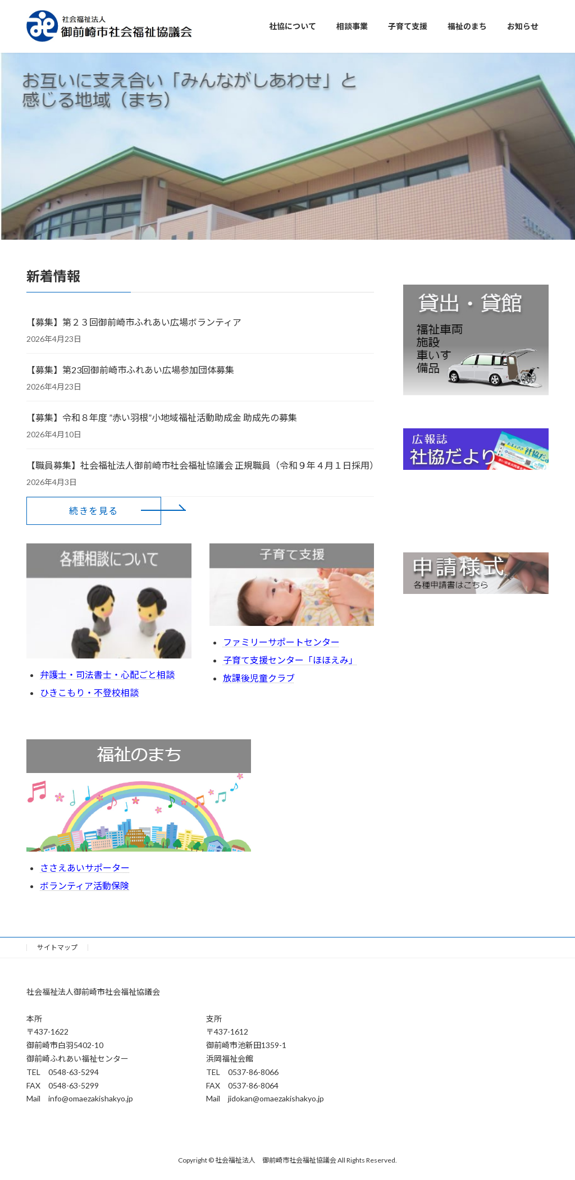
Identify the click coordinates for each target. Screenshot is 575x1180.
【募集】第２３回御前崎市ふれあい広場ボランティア (133, 322)
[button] (93, 511)
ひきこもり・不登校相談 (89, 692)
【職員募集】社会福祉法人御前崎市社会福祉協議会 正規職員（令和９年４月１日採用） (200, 465)
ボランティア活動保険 (84, 885)
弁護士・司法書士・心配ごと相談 (107, 674)
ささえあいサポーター (85, 867)
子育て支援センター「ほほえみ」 (290, 660)
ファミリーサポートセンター (281, 642)
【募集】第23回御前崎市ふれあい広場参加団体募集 (130, 369)
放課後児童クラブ (259, 678)
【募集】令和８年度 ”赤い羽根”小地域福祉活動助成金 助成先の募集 (161, 417)
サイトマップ (57, 947)
